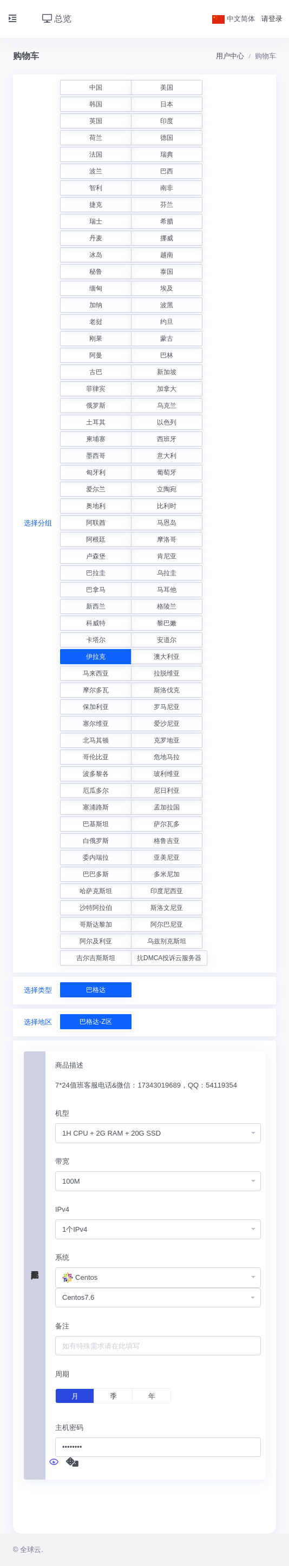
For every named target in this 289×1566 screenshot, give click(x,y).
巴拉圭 (96, 573)
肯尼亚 (166, 556)
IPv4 (62, 1209)
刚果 (95, 338)
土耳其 (96, 422)
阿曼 (95, 355)
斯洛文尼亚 (166, 908)
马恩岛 (166, 522)
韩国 (95, 104)
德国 (166, 137)
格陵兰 (166, 606)
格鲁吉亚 (167, 841)
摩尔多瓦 (96, 690)
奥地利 (96, 506)
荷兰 (95, 137)
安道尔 (166, 640)
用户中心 (230, 56)
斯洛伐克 (167, 690)
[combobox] (158, 1133)
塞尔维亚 (96, 723)
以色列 (166, 422)
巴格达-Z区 (95, 1021)
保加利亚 (96, 707)
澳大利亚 (167, 656)
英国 (95, 121)
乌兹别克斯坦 (166, 941)
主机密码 (69, 1427)
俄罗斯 (96, 405)
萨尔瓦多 (167, 824)
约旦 (166, 322)
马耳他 (166, 589)
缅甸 (95, 288)
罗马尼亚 (167, 707)
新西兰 (96, 606)
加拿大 (166, 389)
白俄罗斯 (96, 841)
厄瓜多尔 (96, 790)
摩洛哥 (166, 539)
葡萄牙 (166, 472)
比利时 (166, 506)
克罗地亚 (167, 740)
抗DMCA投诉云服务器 (169, 958)
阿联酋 (96, 522)
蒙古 (166, 338)
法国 (95, 154)
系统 (62, 1257)
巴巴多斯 (96, 874)
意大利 (166, 456)
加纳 (95, 305)
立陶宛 (166, 489)
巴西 (166, 171)
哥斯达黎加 (96, 924)
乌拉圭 (166, 573)
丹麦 (95, 238)
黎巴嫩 (166, 623)
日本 (166, 104)
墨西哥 (96, 456)
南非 (166, 188)
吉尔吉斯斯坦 (95, 958)
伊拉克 (96, 656)
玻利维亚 (167, 774)
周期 (62, 1374)
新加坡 (166, 372)
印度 (166, 121)
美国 (166, 87)
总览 (56, 18)
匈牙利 (96, 472)
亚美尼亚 (167, 857)
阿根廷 (96, 539)
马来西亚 (96, 673)
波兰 (95, 171)
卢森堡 (96, 556)
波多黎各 (96, 774)
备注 (62, 1326)
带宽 (62, 1161)
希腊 (166, 221)
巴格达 (96, 990)
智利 (95, 188)
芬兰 (166, 204)
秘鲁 (95, 271)
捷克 (95, 204)
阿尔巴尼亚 (166, 924)
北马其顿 (96, 740)
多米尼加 (167, 874)
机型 (62, 1113)
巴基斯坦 (96, 824)
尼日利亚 (167, 790)
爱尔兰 (96, 489)
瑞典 (166, 154)
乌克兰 (166, 405)
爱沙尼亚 (167, 723)
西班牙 (166, 439)
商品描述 (69, 1065)
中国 (95, 87)
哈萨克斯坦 (96, 891)
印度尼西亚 (166, 891)
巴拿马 (96, 589)
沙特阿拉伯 (96, 908)
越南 (166, 255)
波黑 (166, 305)
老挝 (95, 322)
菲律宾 (96, 389)
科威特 (96, 623)
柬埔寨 (96, 439)
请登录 (272, 19)
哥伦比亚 (96, 757)
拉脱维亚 (167, 673)
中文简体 (233, 19)
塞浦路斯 (96, 807)
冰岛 (95, 255)
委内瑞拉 (96, 857)
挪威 (166, 238)
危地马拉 (167, 757)
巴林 (166, 355)
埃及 (166, 288)
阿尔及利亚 (96, 941)
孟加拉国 (167, 807)
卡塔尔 (96, 640)
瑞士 (95, 221)
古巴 (95, 372)
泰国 (166, 271)
